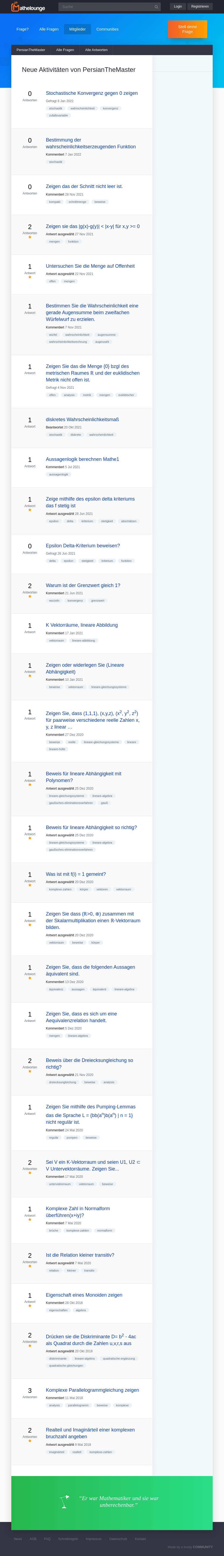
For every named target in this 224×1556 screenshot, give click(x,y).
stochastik (55, 108)
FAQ (47, 1539)
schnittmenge (77, 201)
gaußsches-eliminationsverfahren (71, 802)
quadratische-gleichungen (66, 1365)
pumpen (72, 1137)
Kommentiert (55, 154)
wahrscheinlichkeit (82, 108)
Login (178, 6)
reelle (72, 742)
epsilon (53, 521)
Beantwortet (54, 427)
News (18, 1539)
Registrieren (200, 6)
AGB (33, 1539)
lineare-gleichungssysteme (109, 687)
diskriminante (57, 1358)
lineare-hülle (57, 749)
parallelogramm (78, 1405)
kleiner (71, 1270)
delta (70, 521)
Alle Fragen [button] (49, 29)
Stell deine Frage (187, 29)
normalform (104, 1230)
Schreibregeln (68, 1539)
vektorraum (56, 640)
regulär (53, 1137)
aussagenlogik (58, 474)
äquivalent (99, 989)
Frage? (23, 29)
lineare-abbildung (83, 640)
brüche (53, 1230)
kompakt (54, 201)
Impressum (94, 1539)
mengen (54, 241)
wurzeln (54, 600)
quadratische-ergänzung (119, 1358)
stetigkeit (107, 521)
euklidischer (126, 395)
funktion (73, 241)
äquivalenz (56, 989)
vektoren (102, 889)
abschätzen (128, 521)
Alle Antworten (96, 50)
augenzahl (102, 341)
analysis (69, 395)
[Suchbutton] (156, 6)
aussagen (78, 989)
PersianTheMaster (31, 50)
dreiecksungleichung (62, 1082)
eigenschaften (58, 1310)
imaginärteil (56, 1452)
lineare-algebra (102, 795)
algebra (81, 1310)
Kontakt (140, 1539)
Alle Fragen (65, 50)
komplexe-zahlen (60, 889)
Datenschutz (118, 1539)
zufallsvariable (58, 115)
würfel (53, 334)
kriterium (87, 521)
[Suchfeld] (109, 6)
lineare (131, 742)
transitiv (89, 1270)
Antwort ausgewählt (60, 234)
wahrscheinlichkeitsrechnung (68, 341)
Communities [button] (107, 29)
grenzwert (97, 600)
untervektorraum (60, 1184)
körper (84, 889)
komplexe (122, 1405)
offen (52, 281)
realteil (77, 1452)
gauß (104, 802)
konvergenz (110, 108)
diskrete (76, 434)
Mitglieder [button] (77, 29)
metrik (87, 395)
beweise (99, 201)
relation (54, 1270)
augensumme (107, 334)
